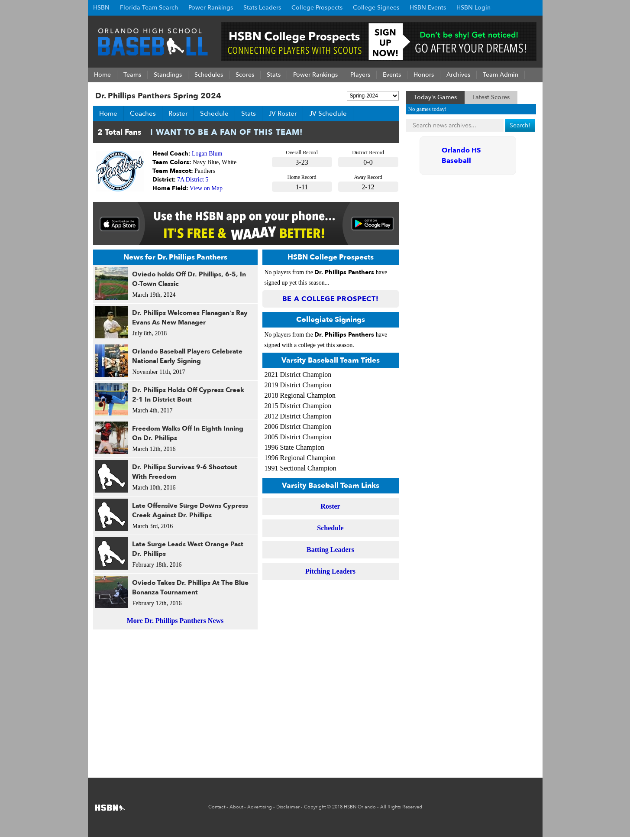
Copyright (315, 807)
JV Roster (282, 113)
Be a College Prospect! (330, 299)
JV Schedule (328, 113)
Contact (216, 807)
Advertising (259, 807)
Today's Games (435, 97)
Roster (177, 113)
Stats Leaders (262, 7)
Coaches (143, 113)
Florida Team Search (149, 7)
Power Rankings (210, 7)
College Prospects (316, 7)
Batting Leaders (330, 549)
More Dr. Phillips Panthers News (175, 620)
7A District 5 (192, 179)
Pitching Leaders (330, 571)
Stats (248, 113)
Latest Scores (491, 97)
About (236, 807)
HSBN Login (473, 7)
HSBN (101, 7)
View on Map (206, 188)
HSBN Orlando (360, 807)
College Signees (376, 7)
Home (108, 113)
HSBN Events (428, 7)
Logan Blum (207, 153)
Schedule (214, 113)
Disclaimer (288, 807)
